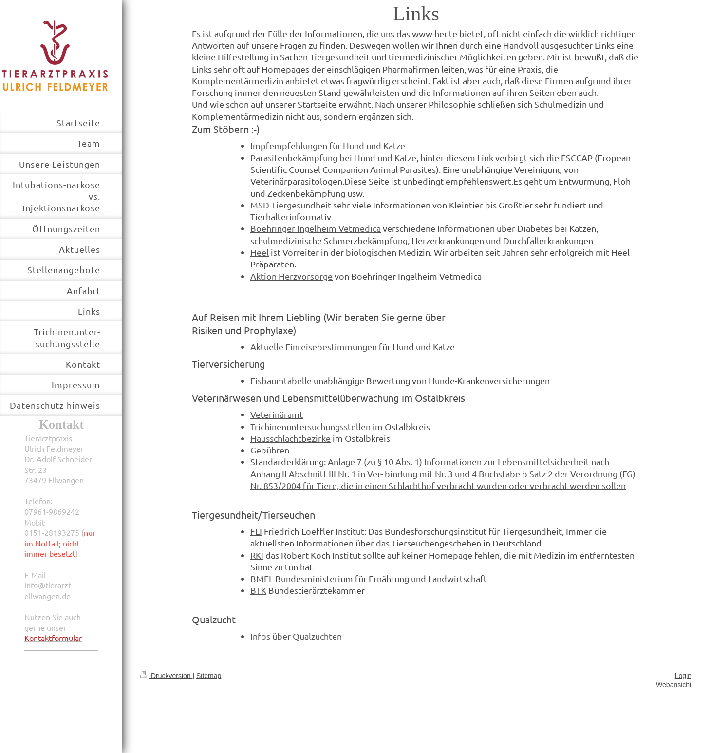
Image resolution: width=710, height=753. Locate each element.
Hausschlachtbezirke (290, 438)
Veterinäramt (276, 414)
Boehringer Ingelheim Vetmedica (315, 228)
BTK (258, 590)
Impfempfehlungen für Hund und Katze (327, 145)
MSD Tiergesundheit (290, 205)
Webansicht (673, 685)
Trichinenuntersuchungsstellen (310, 426)
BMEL (261, 578)
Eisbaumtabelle (281, 381)
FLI (256, 531)
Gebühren (269, 450)
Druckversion (166, 675)
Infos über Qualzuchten (296, 636)
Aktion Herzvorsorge (291, 276)
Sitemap (208, 675)
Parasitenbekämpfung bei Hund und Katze (333, 157)
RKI (256, 555)
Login (683, 675)
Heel (259, 252)
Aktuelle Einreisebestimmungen (313, 346)
